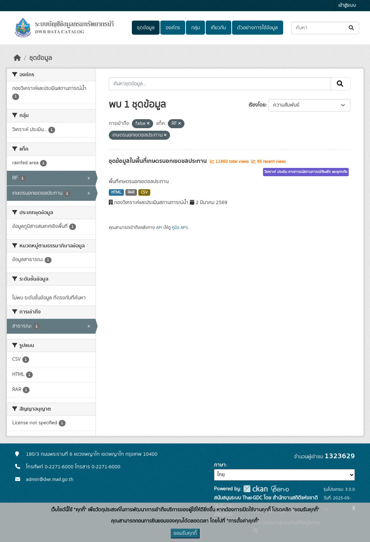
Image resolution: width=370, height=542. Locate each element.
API (159, 227)
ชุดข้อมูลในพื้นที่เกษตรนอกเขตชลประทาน (158, 161)
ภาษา (220, 465)
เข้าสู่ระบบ (347, 5)
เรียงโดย (257, 105)
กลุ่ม (195, 27)
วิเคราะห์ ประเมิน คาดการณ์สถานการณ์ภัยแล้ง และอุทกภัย (305, 171)
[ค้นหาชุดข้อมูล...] (325, 28)
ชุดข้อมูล (146, 27)
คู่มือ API (179, 227)
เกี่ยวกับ (218, 27)
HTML (116, 192)
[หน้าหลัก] (17, 58)
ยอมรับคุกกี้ (185, 533)
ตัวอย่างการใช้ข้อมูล (257, 27)
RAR (131, 192)
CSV (144, 192)
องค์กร (173, 27)
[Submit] (352, 28)
